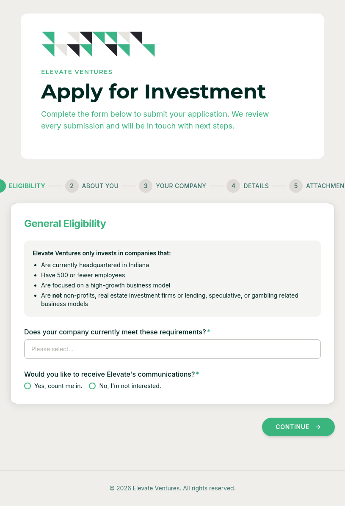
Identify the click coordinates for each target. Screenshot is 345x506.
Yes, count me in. (53, 385)
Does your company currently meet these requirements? (117, 332)
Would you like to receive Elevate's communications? (111, 374)
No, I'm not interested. (125, 385)
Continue (298, 426)
